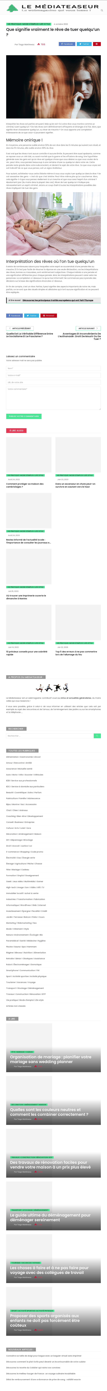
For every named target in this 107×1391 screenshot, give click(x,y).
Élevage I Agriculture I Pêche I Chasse (24, 863)
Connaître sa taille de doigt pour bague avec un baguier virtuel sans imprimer (43, 1355)
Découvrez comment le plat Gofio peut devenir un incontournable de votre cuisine (45, 1361)
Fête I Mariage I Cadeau (17, 869)
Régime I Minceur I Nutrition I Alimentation (26, 952)
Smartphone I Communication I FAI (22, 970)
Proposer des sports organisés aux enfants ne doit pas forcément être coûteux (45, 1320)
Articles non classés (16, 1006)
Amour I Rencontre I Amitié (19, 763)
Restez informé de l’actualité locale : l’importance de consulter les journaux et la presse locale (28, 542)
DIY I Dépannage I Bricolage (19, 840)
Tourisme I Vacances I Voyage (20, 982)
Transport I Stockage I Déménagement (25, 988)
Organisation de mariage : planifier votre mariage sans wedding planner (50, 1059)
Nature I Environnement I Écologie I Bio (24, 935)
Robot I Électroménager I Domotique (23, 964)
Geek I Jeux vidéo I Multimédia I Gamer (24, 881)
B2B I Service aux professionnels (21, 780)
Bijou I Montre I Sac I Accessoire (21, 804)
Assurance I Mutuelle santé (19, 768)
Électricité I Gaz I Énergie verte (20, 857)
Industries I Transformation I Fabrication (25, 899)
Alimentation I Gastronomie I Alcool (23, 757)
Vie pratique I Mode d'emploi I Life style (28, 24)
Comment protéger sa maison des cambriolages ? (25, 485)
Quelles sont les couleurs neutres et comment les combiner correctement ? (49, 1112)
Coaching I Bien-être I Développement (24, 816)
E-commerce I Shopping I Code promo (24, 851)
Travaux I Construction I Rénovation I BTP (26, 994)
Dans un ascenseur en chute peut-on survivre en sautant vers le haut (75, 485)
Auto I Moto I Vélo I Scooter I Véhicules (24, 774)
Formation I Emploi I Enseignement (22, 875)
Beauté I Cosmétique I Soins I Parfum (23, 792)
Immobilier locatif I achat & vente (22, 893)
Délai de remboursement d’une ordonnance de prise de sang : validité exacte (43, 1379)
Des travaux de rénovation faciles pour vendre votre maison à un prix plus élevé (50, 1165)
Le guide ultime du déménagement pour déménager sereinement (50, 1217)
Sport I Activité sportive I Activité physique (26, 976)
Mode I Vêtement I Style (17, 929)
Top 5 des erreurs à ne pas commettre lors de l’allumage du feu (76, 653)
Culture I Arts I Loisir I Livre (18, 828)
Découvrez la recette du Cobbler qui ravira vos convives (33, 1367)
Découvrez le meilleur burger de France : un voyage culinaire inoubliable (40, 1373)
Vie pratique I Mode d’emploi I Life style (25, 1000)
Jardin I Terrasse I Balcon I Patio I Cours (25, 917)
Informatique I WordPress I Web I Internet (26, 905)
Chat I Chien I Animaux (17, 810)
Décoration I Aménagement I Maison (23, 834)
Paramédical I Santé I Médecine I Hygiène (25, 940)
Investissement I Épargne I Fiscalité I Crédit (26, 911)
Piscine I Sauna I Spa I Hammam (21, 946)
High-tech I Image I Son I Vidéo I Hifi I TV (25, 887)
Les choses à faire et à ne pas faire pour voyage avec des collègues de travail (49, 1270)
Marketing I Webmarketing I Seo (21, 923)
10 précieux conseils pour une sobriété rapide (26, 653)
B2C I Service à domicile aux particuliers (25, 786)
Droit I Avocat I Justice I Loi (19, 846)
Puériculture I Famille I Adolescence (23, 798)
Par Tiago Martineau (24, 44)
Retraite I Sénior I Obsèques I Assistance (25, 958)
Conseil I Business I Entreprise (20, 822)
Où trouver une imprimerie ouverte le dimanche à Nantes (26, 597)
